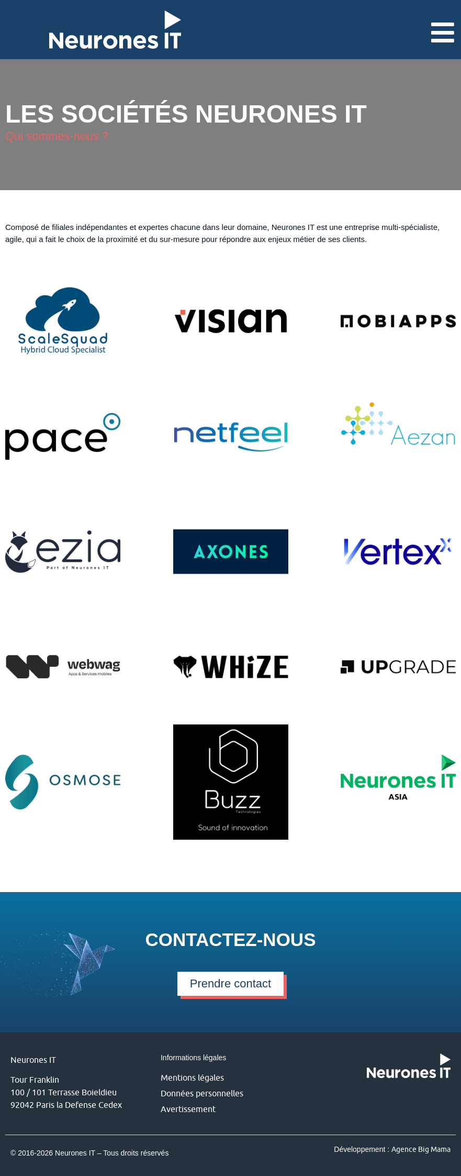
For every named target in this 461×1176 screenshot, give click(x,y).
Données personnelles (202, 1093)
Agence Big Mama (421, 1149)
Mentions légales (192, 1077)
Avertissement (188, 1109)
